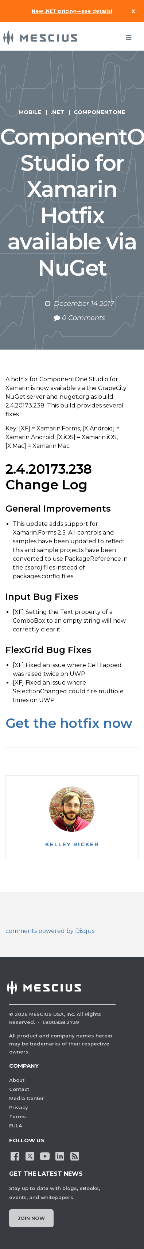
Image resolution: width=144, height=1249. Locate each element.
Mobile (30, 112)
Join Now (31, 1218)
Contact (19, 1089)
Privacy (18, 1107)
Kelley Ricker (72, 844)
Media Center (26, 1098)
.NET (57, 112)
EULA (15, 1125)
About (16, 1080)
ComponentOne (99, 112)
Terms (17, 1116)
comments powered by (49, 930)
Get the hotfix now (68, 723)
